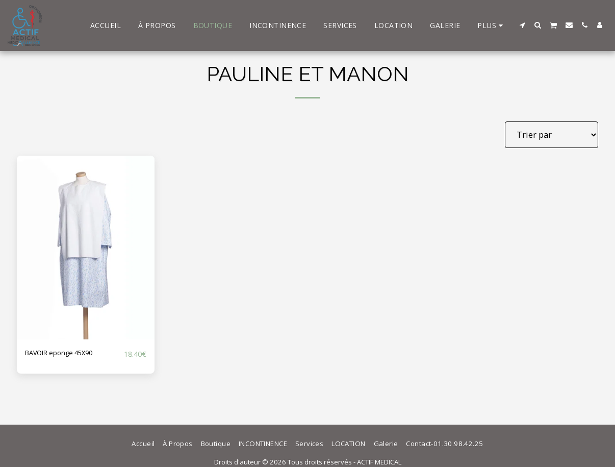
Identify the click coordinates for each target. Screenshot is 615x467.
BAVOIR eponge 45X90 (68, 353)
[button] (523, 25)
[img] (86, 247)
